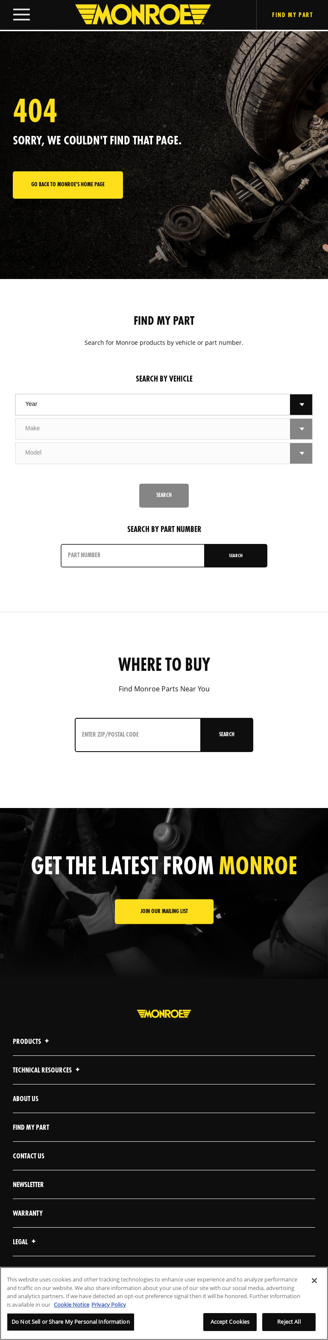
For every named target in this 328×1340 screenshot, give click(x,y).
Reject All (288, 1321)
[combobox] (153, 404)
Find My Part (31, 1127)
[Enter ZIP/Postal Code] (136, 735)
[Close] (314, 1280)
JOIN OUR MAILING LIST (164, 911)
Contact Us (28, 1156)
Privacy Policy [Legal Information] (108, 1304)
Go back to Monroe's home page (68, 185)
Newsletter (28, 1185)
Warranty (28, 1213)
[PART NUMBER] (132, 555)
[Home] (134, 15)
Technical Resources (47, 1070)
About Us (25, 1099)
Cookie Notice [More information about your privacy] (71, 1304)
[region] (164, 1303)
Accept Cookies (230, 1321)
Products (32, 1042)
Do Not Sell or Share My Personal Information (71, 1321)
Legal (25, 1242)
